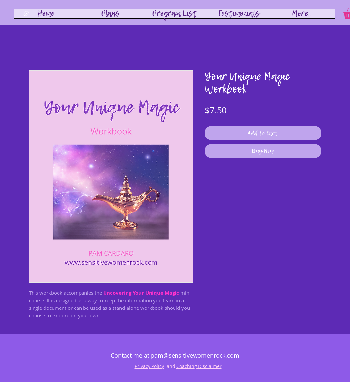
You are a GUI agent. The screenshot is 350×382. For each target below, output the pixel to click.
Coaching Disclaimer (199, 366)
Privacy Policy (149, 366)
